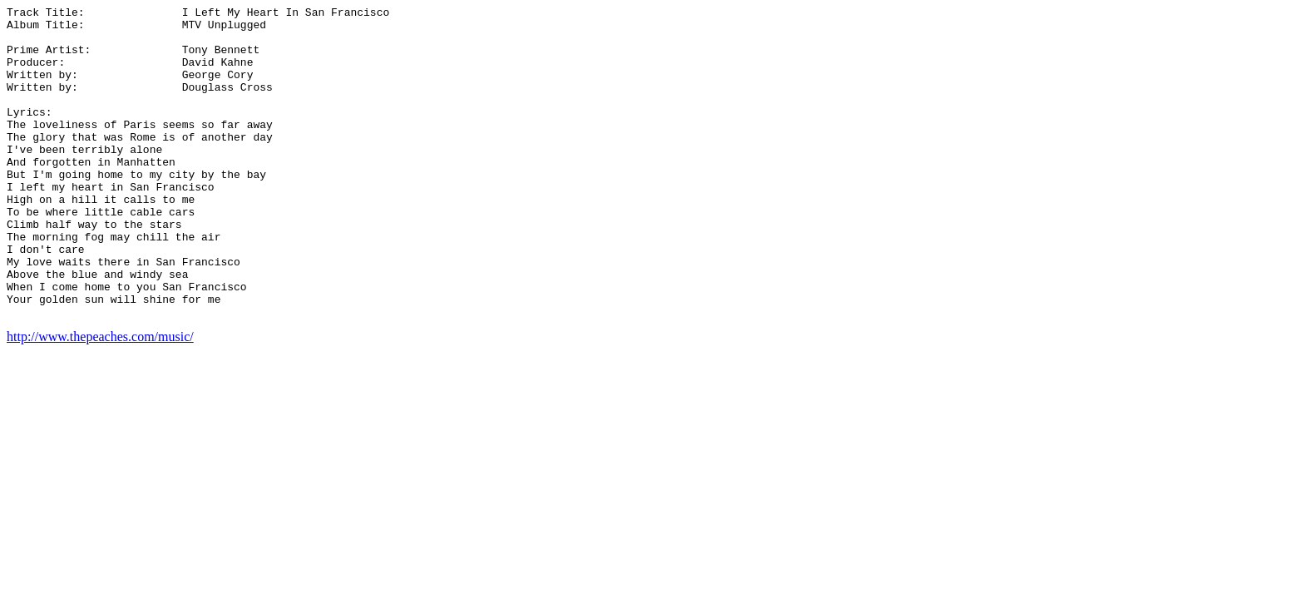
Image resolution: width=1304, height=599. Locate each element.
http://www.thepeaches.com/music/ (100, 399)
